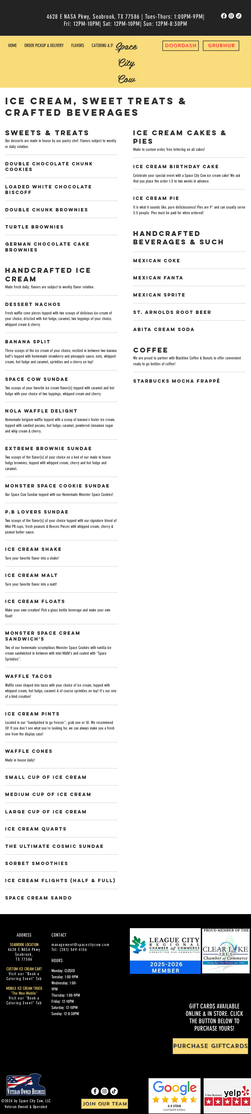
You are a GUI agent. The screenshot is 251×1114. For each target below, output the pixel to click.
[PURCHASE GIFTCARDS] (210, 1046)
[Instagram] (231, 16)
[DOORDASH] (180, 46)
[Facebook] (224, 16)
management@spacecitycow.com (80, 944)
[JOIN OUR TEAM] (104, 1103)
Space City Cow (126, 61)
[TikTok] (239, 16)
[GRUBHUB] (221, 46)
